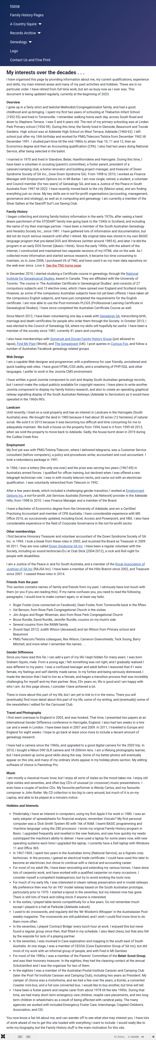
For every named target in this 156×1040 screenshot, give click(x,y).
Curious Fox (119, 344)
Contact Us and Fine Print (30, 60)
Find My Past (26, 344)
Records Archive (23, 33)
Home (15, 6)
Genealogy (18, 42)
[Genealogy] (29, 42)
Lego (14, 51)
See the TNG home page (63, 265)
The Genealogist (66, 344)
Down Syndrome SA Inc (66, 546)
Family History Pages (27, 15)
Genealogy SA (110, 316)
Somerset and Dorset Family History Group (81, 339)
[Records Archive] (38, 33)
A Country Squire (23, 24)
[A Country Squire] (39, 24)
